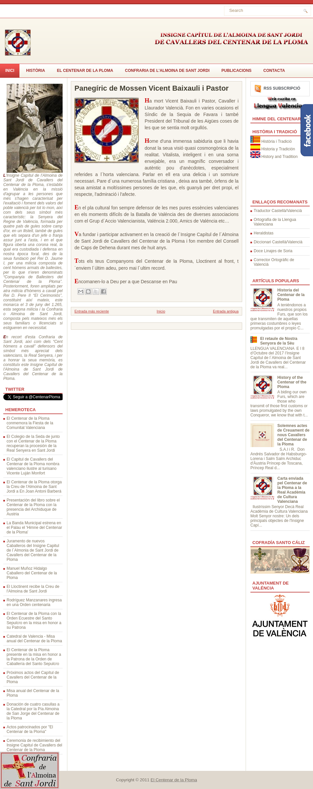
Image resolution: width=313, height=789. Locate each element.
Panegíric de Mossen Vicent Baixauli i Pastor (151, 88)
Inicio (161, 311)
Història (35, 70)
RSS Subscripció (282, 88)
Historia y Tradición (278, 149)
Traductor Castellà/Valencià (278, 210)
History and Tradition (279, 156)
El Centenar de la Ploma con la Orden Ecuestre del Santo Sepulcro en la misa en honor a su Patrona (34, 620)
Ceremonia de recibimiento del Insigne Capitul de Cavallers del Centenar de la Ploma (34, 745)
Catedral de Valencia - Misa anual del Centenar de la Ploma (34, 638)
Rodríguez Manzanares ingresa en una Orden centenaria (34, 602)
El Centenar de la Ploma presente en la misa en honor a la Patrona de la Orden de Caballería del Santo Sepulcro (34, 657)
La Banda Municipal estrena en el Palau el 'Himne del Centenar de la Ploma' (34, 527)
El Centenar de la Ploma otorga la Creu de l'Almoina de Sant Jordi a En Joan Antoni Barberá (34, 487)
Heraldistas (263, 233)
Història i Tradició (276, 141)
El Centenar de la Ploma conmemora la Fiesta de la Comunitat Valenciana (30, 423)
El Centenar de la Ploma (85, 70)
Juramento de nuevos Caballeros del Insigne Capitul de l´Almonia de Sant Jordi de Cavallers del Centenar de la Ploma (33, 550)
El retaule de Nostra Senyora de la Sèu (279, 341)
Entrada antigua (226, 311)
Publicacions (236, 70)
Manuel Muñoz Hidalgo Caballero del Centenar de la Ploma (32, 573)
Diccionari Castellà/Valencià (278, 242)
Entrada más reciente (91, 311)
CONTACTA (274, 70)
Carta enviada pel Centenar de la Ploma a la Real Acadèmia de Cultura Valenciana (292, 490)
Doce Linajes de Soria (273, 251)
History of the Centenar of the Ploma (291, 382)
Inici (9, 70)
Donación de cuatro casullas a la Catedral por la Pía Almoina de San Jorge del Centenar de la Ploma (33, 711)
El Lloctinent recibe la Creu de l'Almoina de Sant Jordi (33, 588)
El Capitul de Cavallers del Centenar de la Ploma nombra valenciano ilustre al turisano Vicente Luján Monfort (33, 466)
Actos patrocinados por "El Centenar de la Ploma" (30, 729)
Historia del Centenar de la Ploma (291, 295)
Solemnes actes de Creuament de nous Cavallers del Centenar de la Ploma (293, 434)
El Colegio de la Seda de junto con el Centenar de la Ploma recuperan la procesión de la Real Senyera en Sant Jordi (33, 443)
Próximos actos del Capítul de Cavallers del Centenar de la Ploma (33, 677)
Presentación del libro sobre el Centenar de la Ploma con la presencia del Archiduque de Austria (33, 507)
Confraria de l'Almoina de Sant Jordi (167, 70)
